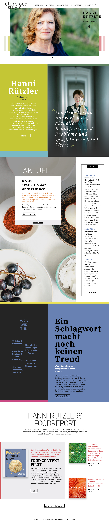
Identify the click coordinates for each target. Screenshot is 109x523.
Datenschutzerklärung (53, 519)
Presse (36, 519)
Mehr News (38, 222)
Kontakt (89, 5)
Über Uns (39, 5)
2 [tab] (55, 57)
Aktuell (50, 5)
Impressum (71, 519)
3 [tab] (57, 57)
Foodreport (76, 5)
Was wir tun (62, 5)
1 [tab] (53, 57)
